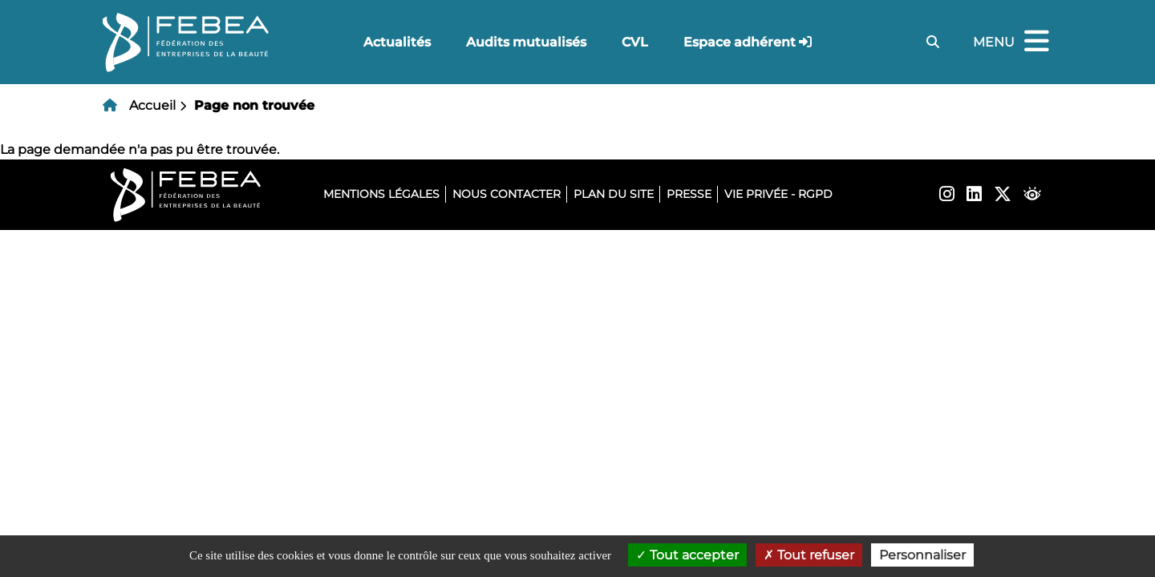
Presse (689, 194)
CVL (635, 42)
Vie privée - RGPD (778, 194)
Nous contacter (506, 194)
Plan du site (613, 194)
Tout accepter (687, 555)
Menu (1013, 42)
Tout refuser (809, 555)
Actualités (397, 42)
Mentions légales (381, 194)
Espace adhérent (739, 42)
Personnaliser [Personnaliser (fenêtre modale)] (922, 555)
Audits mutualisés (526, 42)
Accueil (152, 105)
